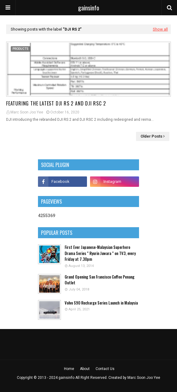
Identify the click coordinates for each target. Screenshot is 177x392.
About (85, 369)
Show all (160, 29)
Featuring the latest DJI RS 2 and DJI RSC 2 (56, 103)
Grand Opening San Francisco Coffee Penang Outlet (99, 280)
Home (69, 369)
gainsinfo (88, 7)
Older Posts (151, 136)
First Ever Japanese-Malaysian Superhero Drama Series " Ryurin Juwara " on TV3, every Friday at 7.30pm (100, 253)
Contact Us (105, 369)
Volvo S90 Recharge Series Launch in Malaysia (101, 303)
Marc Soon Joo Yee (26, 112)
